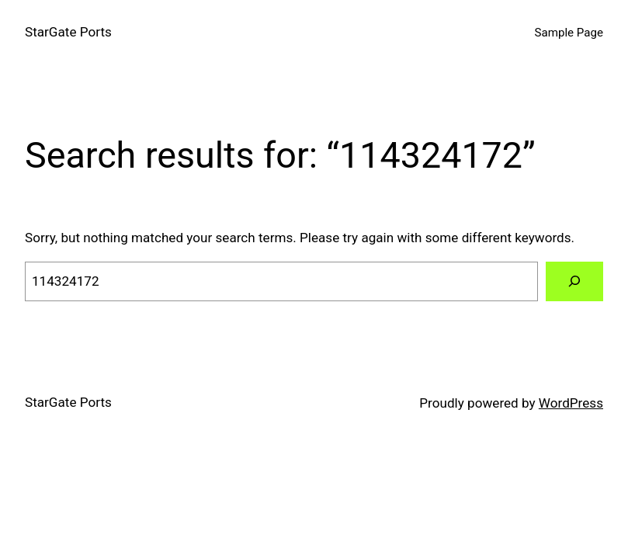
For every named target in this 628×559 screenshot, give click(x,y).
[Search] (574, 281)
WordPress (571, 403)
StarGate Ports (68, 32)
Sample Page (568, 33)
